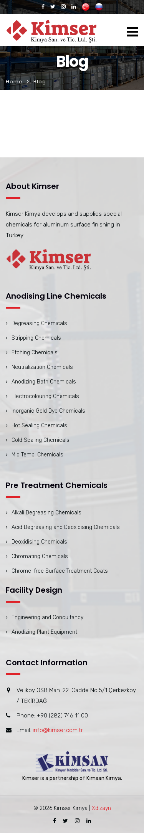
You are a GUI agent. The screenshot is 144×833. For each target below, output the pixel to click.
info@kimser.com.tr (58, 730)
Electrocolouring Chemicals (45, 396)
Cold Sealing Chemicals (41, 440)
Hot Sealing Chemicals (39, 425)
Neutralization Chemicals (42, 367)
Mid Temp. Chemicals (37, 454)
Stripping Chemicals (36, 338)
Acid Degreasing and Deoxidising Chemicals (66, 527)
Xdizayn (101, 808)
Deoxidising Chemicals (39, 542)
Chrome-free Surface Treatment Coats (60, 571)
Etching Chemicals (35, 352)
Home (14, 81)
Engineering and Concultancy (47, 617)
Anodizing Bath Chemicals (44, 381)
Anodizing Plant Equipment (44, 632)
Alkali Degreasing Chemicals (46, 512)
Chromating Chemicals (40, 556)
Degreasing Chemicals (39, 323)
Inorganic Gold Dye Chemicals (48, 411)
